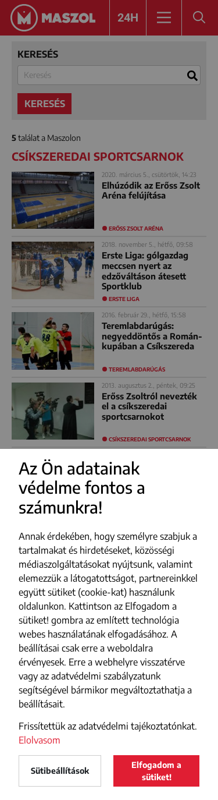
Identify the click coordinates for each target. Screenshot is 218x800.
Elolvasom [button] (39, 740)
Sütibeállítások (60, 771)
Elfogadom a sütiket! (156, 771)
